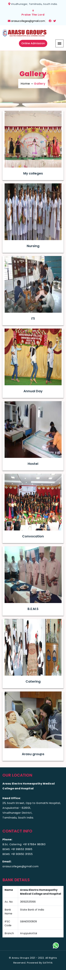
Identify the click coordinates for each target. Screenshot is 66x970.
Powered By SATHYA (40, 962)
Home (25, 83)
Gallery (39, 83)
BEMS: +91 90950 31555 (17, 854)
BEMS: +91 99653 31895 (17, 849)
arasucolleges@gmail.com (28, 21)
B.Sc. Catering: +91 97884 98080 (24, 844)
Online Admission (33, 43)
